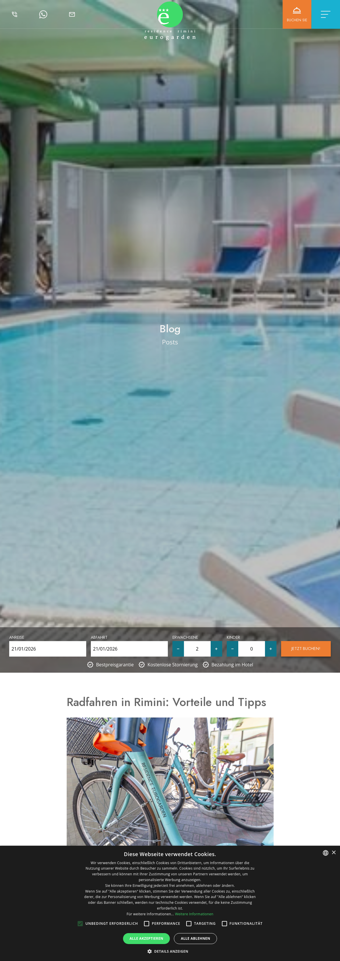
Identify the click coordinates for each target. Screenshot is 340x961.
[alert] (170, 903)
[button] (170, 951)
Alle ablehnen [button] (195, 938)
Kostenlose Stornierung (172, 664)
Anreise (16, 637)
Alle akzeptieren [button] (147, 938)
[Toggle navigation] (325, 14)
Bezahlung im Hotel (232, 664)
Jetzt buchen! (305, 648)
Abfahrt (99, 637)
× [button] (333, 853)
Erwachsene (185, 637)
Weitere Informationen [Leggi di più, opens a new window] (194, 914)
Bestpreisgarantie (115, 664)
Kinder (233, 637)
